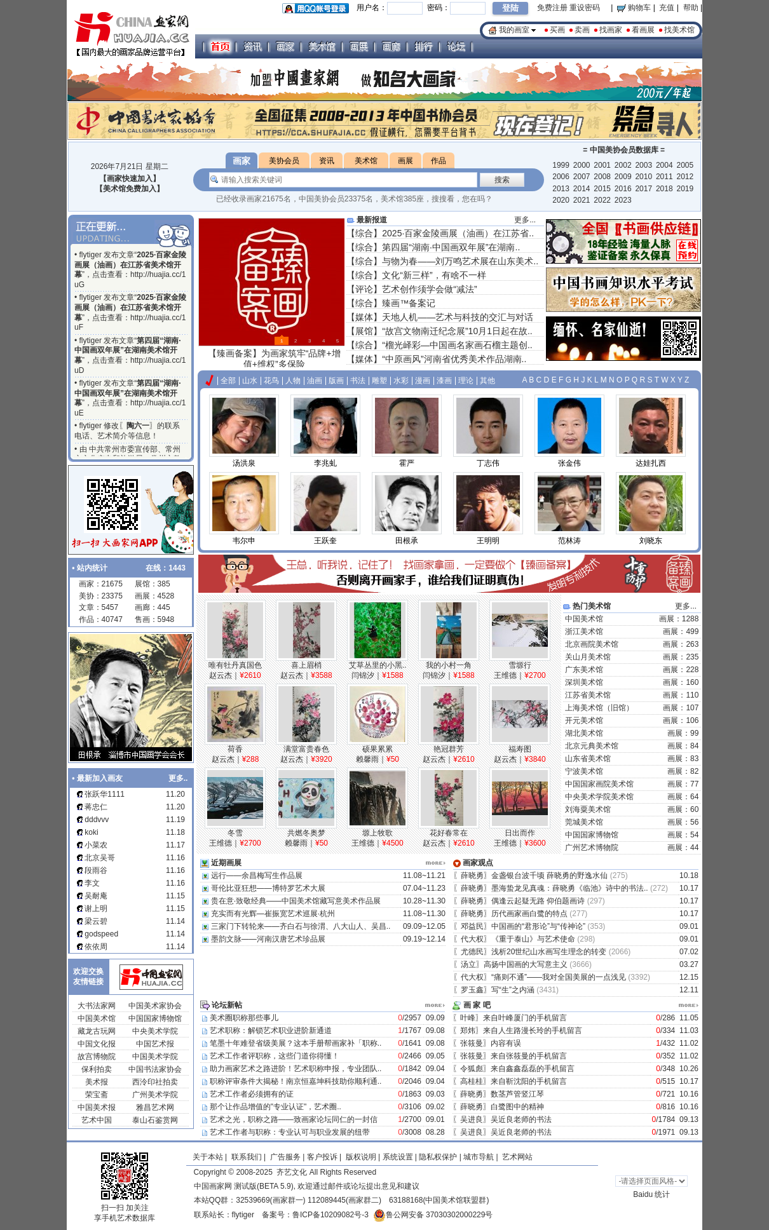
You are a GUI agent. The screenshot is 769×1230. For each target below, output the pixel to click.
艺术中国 (96, 1120)
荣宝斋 (96, 1094)
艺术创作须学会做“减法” (429, 289)
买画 (557, 29)
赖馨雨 (367, 759)
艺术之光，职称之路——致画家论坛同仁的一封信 (294, 1119)
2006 (560, 176)
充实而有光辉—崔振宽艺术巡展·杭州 (273, 913)
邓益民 (472, 926)
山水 (249, 380)
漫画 (422, 380)
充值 (666, 7)
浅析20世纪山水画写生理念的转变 (548, 951)
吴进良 (471, 1119)
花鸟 (271, 380)
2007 (581, 176)
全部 (228, 380)
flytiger (243, 1214)
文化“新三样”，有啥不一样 (434, 275)
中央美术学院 (155, 1031)
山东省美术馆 (588, 758)
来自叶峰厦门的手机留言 (526, 1017)
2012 (684, 176)
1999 (560, 165)
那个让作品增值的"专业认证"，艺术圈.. (275, 1106)
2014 (581, 188)
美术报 (96, 1082)
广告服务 (285, 1156)
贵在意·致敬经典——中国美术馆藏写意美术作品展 (296, 900)
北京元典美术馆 (591, 745)
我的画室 (514, 29)
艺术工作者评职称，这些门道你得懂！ (274, 1055)
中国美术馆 (97, 1018)
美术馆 (366, 160)
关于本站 (208, 1156)
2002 (623, 165)
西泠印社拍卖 (155, 1082)
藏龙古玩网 (97, 1031)
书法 (357, 380)
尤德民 (472, 951)
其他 (487, 380)
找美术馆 (679, 29)
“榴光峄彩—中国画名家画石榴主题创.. (457, 345)
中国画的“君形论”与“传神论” (538, 926)
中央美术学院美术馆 (599, 796)
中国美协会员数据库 (624, 149)
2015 (602, 188)
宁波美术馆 (584, 771)
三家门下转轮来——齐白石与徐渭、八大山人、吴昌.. (301, 926)
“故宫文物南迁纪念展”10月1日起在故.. (457, 331)
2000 (581, 165)
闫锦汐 (362, 675)
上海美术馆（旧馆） (599, 707)
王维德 (505, 675)
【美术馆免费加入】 (129, 188)
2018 (664, 188)
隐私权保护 (438, 1156)
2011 (664, 176)
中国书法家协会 (155, 1069)
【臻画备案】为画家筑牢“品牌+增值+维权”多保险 (274, 358)
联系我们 (246, 1156)
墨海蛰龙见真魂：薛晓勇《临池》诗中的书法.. (569, 888)
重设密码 (584, 7)
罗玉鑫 (472, 989)
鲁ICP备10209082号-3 (330, 1214)
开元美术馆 (584, 720)
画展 (405, 160)
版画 (336, 380)
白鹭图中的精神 (518, 1106)
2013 (560, 188)
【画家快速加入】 (129, 178)
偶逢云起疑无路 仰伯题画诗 (538, 900)
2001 (602, 165)
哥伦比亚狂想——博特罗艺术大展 (268, 888)
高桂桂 (471, 1081)
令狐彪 (471, 1068)
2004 (664, 165)
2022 (602, 200)
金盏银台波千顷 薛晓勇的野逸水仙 (549, 875)
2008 (602, 176)
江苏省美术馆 (588, 695)
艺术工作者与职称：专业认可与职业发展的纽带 (290, 1132)
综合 (364, 233)
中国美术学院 (155, 1056)
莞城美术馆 (584, 822)
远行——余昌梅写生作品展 (257, 875)
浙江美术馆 (584, 631)
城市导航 (478, 1156)
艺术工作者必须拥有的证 (252, 1094)
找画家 (610, 29)
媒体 (364, 317)
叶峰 (467, 1017)
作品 (438, 160)
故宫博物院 (97, 1056)
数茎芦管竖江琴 (518, 1094)
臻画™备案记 (408, 303)
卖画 (582, 29)
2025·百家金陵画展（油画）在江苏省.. (458, 233)
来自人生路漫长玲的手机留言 (533, 1030)
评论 (364, 289)
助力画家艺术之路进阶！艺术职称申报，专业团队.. (296, 1068)
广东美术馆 (584, 669)
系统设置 (398, 1156)
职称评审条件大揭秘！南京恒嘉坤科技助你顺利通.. (296, 1081)
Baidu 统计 (651, 1194)
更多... (525, 219)
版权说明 (361, 1156)
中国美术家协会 (155, 1005)
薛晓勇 (472, 875)
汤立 (468, 964)
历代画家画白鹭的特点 (529, 913)
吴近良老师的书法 (522, 1119)
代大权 (472, 939)
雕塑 (379, 380)
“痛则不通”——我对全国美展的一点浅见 (558, 977)
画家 (241, 161)
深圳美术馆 (584, 682)
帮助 (690, 7)
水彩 (401, 380)
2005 (684, 165)
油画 (314, 380)
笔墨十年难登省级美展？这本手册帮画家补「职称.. (296, 1043)
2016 (623, 188)
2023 (623, 200)
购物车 (634, 7)
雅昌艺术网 (155, 1107)
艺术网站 (516, 1156)
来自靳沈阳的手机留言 (530, 1081)
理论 (465, 380)
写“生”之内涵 (512, 989)
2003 (643, 165)
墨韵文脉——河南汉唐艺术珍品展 (268, 939)
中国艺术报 (155, 1043)
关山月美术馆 (588, 656)
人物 (293, 380)
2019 (684, 188)
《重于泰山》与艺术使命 (533, 939)
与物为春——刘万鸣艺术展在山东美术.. (460, 261)
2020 (560, 200)
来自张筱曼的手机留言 (530, 1055)
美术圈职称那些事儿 (244, 1017)
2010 (643, 176)
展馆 (364, 331)
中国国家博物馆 (155, 1018)
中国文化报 (97, 1043)
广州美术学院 (155, 1094)
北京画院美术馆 (591, 644)
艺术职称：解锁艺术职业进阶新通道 (271, 1030)
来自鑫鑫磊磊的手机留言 (533, 1068)
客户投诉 (322, 1156)
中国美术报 (97, 1107)
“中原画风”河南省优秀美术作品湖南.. (454, 359)
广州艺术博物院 (591, 847)
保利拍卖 (96, 1069)
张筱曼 (471, 1043)
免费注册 (552, 7)
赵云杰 (220, 675)
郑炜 (467, 1030)
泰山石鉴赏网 (155, 1120)
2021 (581, 200)
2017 (643, 188)
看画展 (643, 29)
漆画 (444, 380)
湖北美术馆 (584, 733)
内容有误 (507, 1043)
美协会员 (284, 160)
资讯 (326, 160)
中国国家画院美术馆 (599, 784)
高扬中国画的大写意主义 (526, 964)
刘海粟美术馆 (588, 809)
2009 (623, 176)
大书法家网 (97, 1005)
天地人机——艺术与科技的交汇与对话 (457, 317)
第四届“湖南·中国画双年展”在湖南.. (451, 247)
